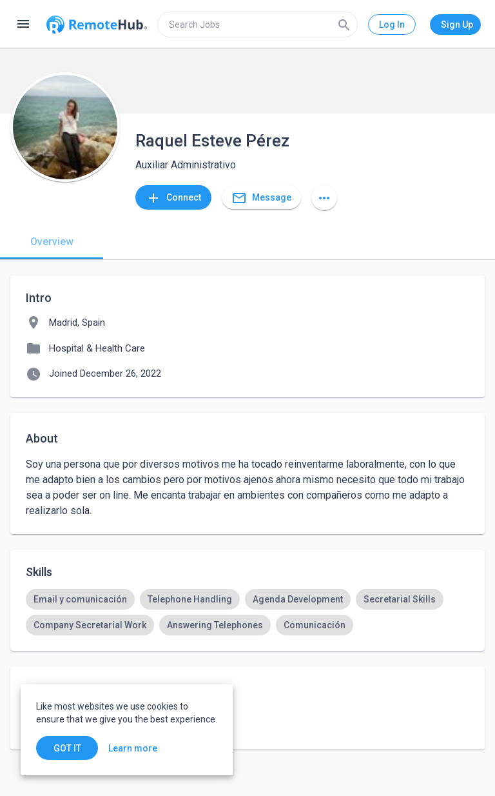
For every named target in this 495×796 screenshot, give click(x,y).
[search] (257, 24)
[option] (80, 599)
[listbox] (247, 612)
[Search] (344, 24)
